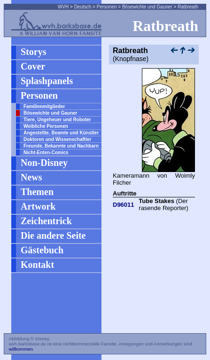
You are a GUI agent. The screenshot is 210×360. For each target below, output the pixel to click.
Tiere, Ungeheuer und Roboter (57, 119)
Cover (33, 66)
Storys (33, 52)
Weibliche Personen (45, 126)
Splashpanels (47, 81)
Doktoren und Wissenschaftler (57, 139)
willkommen (21, 349)
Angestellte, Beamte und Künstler (61, 132)
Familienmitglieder (44, 106)
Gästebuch (42, 250)
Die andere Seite (53, 235)
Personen (107, 6)
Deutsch (83, 6)
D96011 (123, 204)
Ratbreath (188, 6)
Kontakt (37, 264)
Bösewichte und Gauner (147, 6)
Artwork (38, 206)
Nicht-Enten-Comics (46, 152)
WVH (63, 6)
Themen (37, 192)
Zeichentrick (46, 221)
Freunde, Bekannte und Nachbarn (61, 146)
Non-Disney (44, 162)
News (31, 177)
